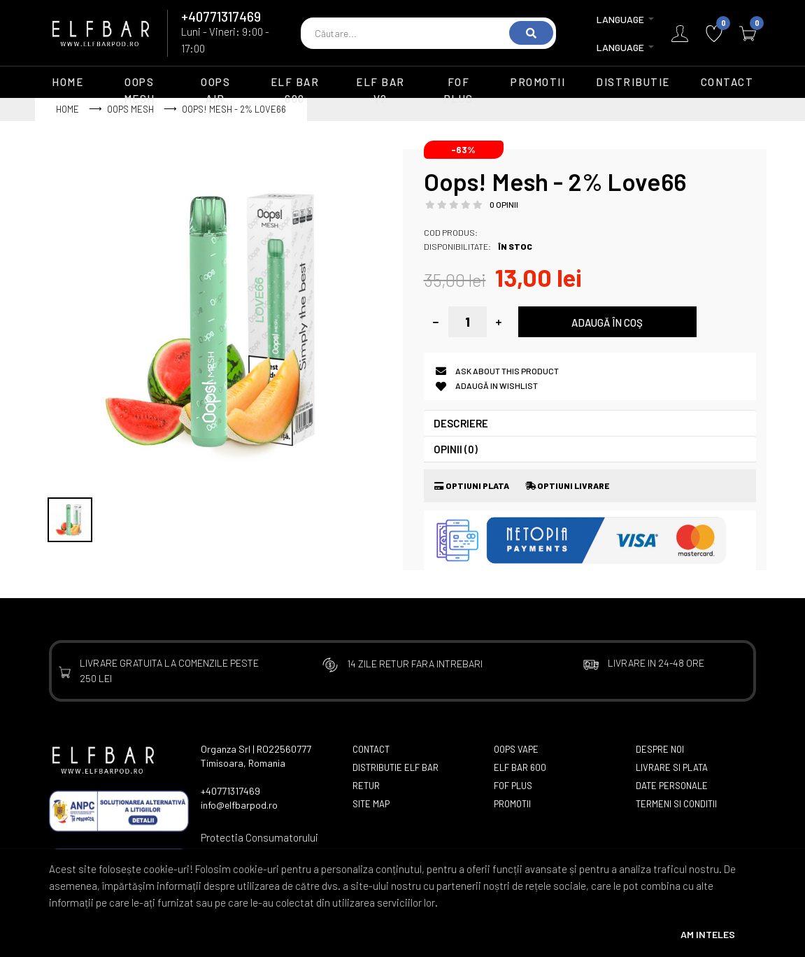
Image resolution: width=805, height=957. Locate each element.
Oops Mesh (130, 109)
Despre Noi (660, 749)
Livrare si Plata (672, 767)
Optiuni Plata (471, 485)
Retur (366, 785)
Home (67, 109)
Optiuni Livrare (567, 485)
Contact (371, 749)
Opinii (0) (456, 449)
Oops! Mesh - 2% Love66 (234, 109)
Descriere (461, 423)
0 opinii (504, 204)
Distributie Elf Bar (395, 767)
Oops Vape (516, 749)
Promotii (512, 803)
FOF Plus (513, 785)
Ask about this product (507, 371)
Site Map (371, 803)
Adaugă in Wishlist (496, 385)
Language (620, 33)
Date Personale (672, 785)
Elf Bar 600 (520, 767)
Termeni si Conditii (676, 803)
